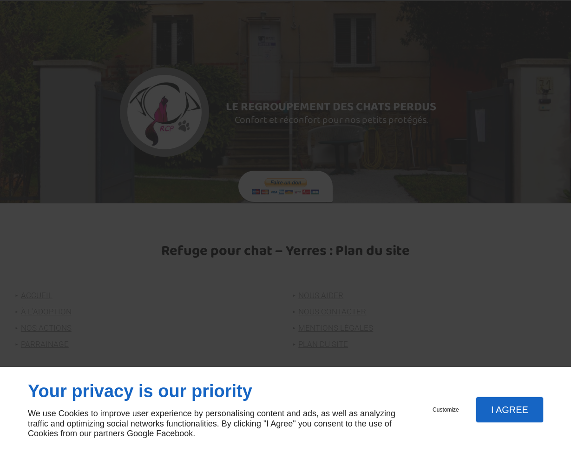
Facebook (174, 433)
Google (140, 433)
